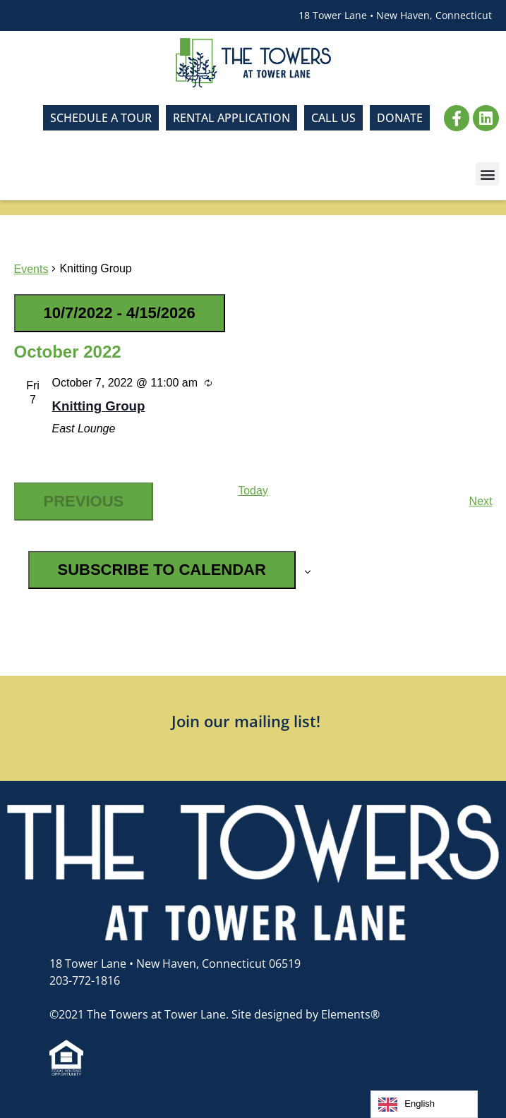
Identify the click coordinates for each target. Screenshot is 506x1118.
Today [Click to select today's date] (253, 491)
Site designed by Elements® (305, 1014)
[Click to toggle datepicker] (119, 313)
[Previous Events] (84, 501)
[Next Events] (481, 501)
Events (31, 269)
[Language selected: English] (424, 1104)
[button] (487, 174)
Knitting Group (98, 406)
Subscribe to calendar (162, 569)
